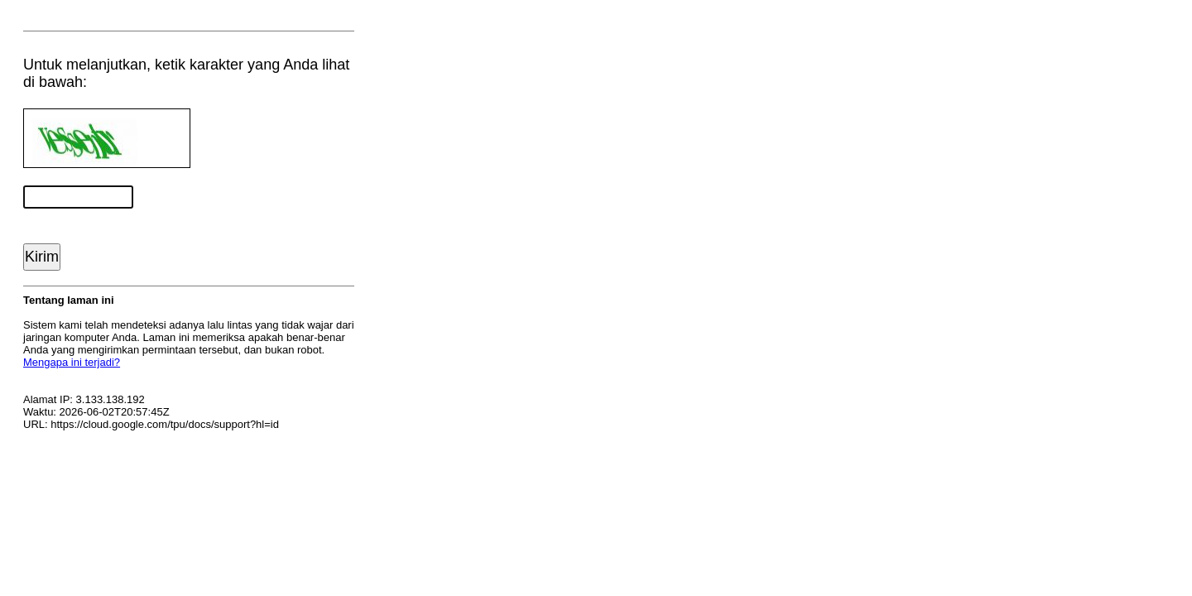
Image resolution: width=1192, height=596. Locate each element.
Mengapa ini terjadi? (71, 362)
